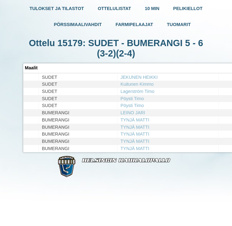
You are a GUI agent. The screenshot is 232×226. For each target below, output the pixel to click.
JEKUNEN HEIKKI (139, 77)
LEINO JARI (133, 112)
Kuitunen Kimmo (137, 84)
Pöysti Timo (132, 98)
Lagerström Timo (137, 91)
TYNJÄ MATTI (135, 119)
